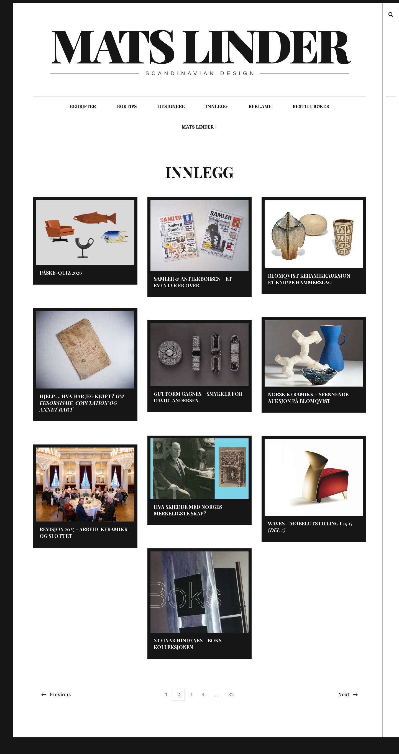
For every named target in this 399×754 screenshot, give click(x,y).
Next (348, 694)
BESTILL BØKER (311, 106)
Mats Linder (199, 44)
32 (231, 694)
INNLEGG (216, 106)
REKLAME (260, 106)
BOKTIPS (127, 106)
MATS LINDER (198, 127)
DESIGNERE (171, 106)
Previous (56, 694)
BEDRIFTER (83, 106)
